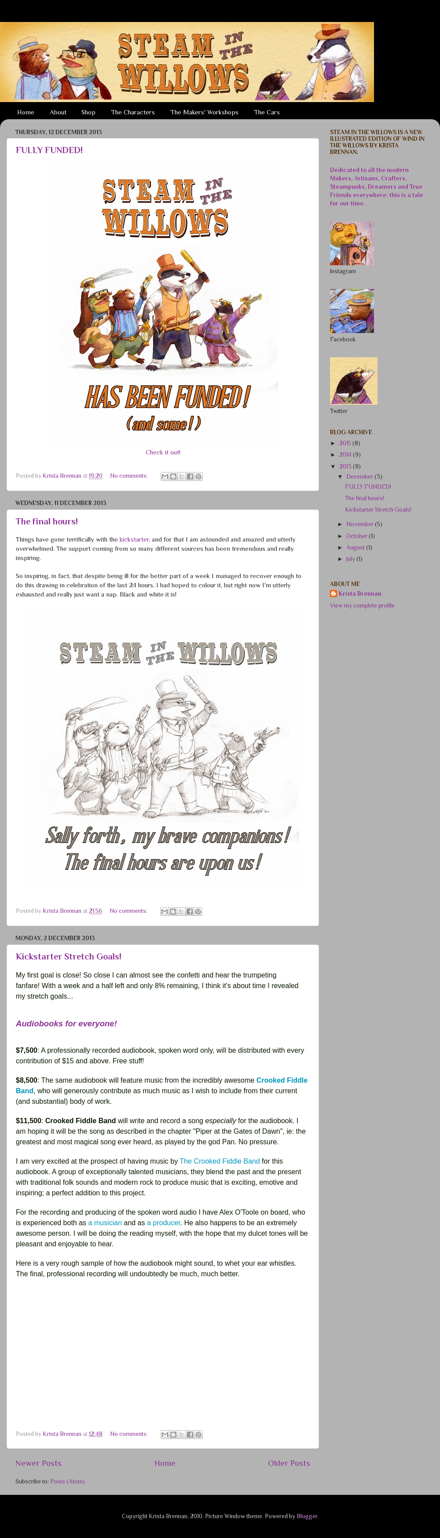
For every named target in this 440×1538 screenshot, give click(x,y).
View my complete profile (362, 605)
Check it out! (163, 452)
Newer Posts (38, 1463)
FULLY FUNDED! (49, 150)
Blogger (307, 1516)
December (360, 476)
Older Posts (289, 1463)
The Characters (133, 112)
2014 (346, 454)
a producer (163, 1223)
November (360, 524)
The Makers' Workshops (204, 112)
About (58, 112)
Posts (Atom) (67, 1481)
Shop (88, 112)
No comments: (129, 475)
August (356, 547)
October (357, 536)
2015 (345, 443)
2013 (346, 466)
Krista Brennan (360, 593)
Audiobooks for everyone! (66, 1023)
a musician (105, 1223)
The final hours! (47, 521)
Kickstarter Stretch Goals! (68, 956)
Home (25, 112)
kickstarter (134, 539)
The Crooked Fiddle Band (220, 1161)
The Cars (267, 112)
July (351, 559)
